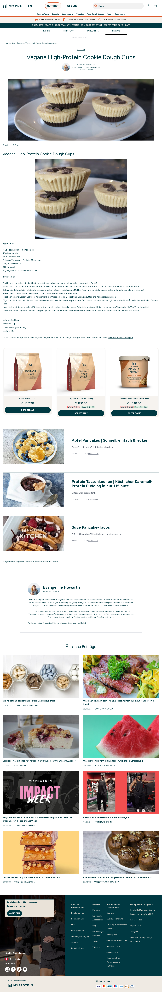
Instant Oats (13, 256)
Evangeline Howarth (61, 587)
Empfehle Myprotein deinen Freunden (142, 912)
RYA (103, 599)
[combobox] (118, 6)
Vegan (109, 14)
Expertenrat (120, 14)
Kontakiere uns (77, 919)
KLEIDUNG (72, 7)
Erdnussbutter (14, 263)
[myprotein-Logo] (17, 6)
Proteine (96, 910)
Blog (13, 43)
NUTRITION (53, 7)
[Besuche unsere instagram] (7, 969)
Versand (74, 942)
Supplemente (67, 14)
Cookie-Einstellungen (15, 953)
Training (46, 31)
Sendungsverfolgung (80, 936)
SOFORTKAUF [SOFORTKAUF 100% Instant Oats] (27, 410)
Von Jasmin (19, 765)
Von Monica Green (24, 825)
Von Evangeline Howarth (85, 67)
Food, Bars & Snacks (95, 14)
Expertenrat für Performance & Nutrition (113, 962)
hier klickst (81, 623)
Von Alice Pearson (105, 765)
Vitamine (80, 14)
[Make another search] (81, 38)
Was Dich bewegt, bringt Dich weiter (141, 939)
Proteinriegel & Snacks (98, 933)
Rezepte (116, 31)
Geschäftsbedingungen (116, 940)
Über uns (110, 913)
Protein (55, 14)
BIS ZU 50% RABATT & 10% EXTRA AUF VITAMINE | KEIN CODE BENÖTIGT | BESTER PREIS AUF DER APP (81, 25)
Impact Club (135, 925)
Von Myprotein (103, 822)
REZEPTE (81, 50)
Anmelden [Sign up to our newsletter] (14, 913)
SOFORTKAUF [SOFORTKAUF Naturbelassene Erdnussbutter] (134, 413)
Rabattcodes (136, 920)
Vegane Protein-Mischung (27, 260)
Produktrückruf (77, 948)
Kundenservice (77, 913)
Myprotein (93, 454)
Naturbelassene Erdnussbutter (134, 399)
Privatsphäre (111, 934)
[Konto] (148, 6)
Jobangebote (112, 952)
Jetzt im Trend (43, 14)
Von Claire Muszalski (26, 705)
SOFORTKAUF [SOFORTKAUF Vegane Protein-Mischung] (81, 413)
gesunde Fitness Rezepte (120, 337)
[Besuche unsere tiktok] (19, 969)
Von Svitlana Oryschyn (107, 882)
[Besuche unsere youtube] (25, 969)
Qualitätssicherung (114, 919)
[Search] (96, 6)
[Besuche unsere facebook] (13, 969)
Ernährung (69, 31)
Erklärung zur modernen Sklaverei (116, 927)
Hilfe (73, 925)
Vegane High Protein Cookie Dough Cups (41, 43)
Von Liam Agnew (104, 709)
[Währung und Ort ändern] (32, 959)
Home (7, 43)
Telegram (134, 931)
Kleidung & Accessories (97, 918)
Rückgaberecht (78, 930)
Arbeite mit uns (113, 946)
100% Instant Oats (27, 399)
